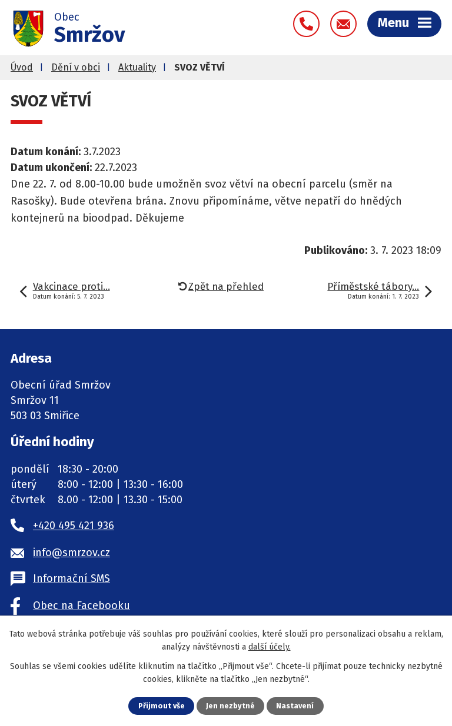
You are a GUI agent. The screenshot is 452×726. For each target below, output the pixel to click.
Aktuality (137, 67)
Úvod (22, 67)
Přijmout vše (161, 705)
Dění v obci (75, 67)
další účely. (269, 647)
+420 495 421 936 (73, 525)
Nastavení (295, 705)
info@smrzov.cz (71, 552)
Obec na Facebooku (81, 605)
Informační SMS (71, 578)
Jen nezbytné (230, 705)
